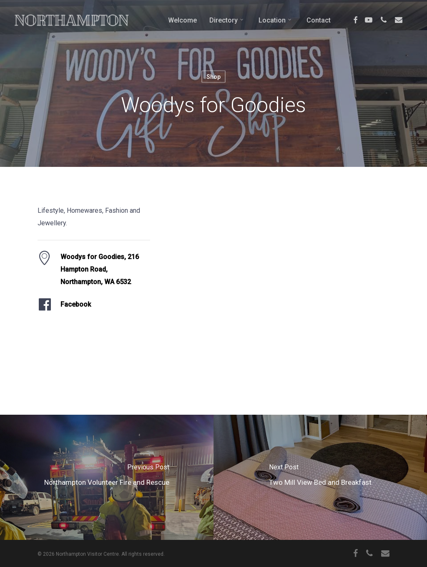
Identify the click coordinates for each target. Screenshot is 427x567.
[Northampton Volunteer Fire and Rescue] (107, 477)
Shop (213, 76)
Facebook (75, 304)
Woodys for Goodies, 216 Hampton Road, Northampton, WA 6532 (99, 269)
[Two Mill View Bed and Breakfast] (320, 477)
